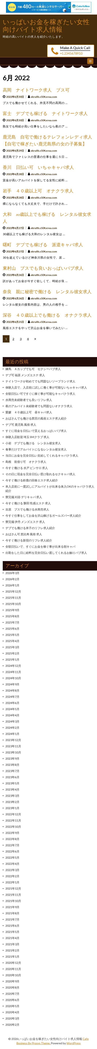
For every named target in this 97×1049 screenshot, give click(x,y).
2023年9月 (12, 758)
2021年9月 (12, 907)
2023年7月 (12, 771)
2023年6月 (12, 777)
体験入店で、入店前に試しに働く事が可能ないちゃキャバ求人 (46, 387)
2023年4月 (12, 789)
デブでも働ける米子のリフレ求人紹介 (30, 528)
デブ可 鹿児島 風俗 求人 (20, 424)
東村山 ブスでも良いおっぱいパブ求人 (43, 268)
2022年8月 (12, 839)
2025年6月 (12, 628)
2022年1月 (12, 882)
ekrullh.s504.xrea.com (44, 96)
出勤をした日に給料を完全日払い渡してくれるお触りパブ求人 (46, 552)
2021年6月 (12, 925)
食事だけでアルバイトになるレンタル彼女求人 (36, 449)
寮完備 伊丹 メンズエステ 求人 (25, 521)
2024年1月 (12, 733)
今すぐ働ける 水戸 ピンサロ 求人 (26, 468)
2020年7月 (12, 993)
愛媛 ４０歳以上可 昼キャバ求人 (28, 412)
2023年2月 (12, 801)
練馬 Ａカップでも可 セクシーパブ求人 (33, 369)
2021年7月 (12, 919)
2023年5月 (12, 783)
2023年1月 (12, 808)
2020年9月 (12, 981)
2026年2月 (12, 579)
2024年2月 (12, 727)
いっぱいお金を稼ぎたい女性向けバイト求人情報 (46, 25)
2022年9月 (12, 832)
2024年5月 (12, 709)
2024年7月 (12, 696)
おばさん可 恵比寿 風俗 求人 (23, 534)
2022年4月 (12, 863)
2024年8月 (12, 690)
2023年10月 (13, 752)
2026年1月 (12, 585)
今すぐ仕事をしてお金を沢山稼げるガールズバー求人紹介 (43, 515)
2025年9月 (12, 610)
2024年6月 (12, 702)
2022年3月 (12, 870)
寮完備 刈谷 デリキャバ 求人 (23, 497)
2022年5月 (12, 857)
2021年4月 (12, 938)
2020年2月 (12, 1024)
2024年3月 (12, 721)
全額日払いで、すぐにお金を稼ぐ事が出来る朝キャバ (40, 546)
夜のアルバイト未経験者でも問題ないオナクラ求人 (38, 406)
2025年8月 (12, 616)
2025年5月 (12, 634)
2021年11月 (13, 894)
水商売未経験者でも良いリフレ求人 (28, 399)
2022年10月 (13, 826)
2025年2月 (12, 653)
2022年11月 (13, 820)
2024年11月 (13, 672)
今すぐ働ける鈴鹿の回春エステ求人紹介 (31, 480)
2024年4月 (12, 715)
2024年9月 (12, 684)
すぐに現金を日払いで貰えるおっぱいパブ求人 (36, 430)
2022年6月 (12, 851)
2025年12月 (13, 591)
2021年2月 (12, 950)
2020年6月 (12, 1000)
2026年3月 (12, 573)
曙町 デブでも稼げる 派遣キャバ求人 (43, 245)
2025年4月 (12, 641)
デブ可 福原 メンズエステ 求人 (25, 375)
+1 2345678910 (71, 53)
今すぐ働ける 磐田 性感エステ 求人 (28, 503)
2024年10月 (13, 678)
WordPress (73, 1043)
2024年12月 (13, 665)
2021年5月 (12, 931)
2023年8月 (12, 764)
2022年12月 (13, 814)
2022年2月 (12, 876)
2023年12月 (13, 740)
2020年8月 (12, 987)
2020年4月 (12, 1012)
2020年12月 (13, 962)
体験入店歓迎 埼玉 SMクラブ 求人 (27, 437)
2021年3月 (12, 944)
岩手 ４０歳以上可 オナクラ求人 (38, 191)
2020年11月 (13, 969)
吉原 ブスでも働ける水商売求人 (27, 509)
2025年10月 (13, 603)
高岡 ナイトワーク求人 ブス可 (36, 90)
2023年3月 (12, 795)
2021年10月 (13, 900)
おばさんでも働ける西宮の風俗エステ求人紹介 (36, 418)
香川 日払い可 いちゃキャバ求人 (38, 167)
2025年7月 (12, 622)
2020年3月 (12, 1018)
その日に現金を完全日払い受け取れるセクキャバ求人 (40, 474)
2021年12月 (13, 888)
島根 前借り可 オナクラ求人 (25, 461)
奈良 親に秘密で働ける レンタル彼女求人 (47, 291)
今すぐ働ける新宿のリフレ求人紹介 (28, 540)
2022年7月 (12, 845)
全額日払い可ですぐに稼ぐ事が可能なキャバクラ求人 (40, 393)
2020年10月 (13, 975)
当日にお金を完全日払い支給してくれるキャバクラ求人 (41, 455)
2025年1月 (12, 659)
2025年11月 (13, 597)
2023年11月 (13, 746)
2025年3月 (12, 647)
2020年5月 (12, 1006)
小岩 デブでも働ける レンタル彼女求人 (33, 443)
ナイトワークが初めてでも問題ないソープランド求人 (40, 381)
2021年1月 (12, 956)
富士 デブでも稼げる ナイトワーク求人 (45, 113)
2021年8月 (12, 913)
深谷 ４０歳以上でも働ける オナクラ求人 (47, 315)
